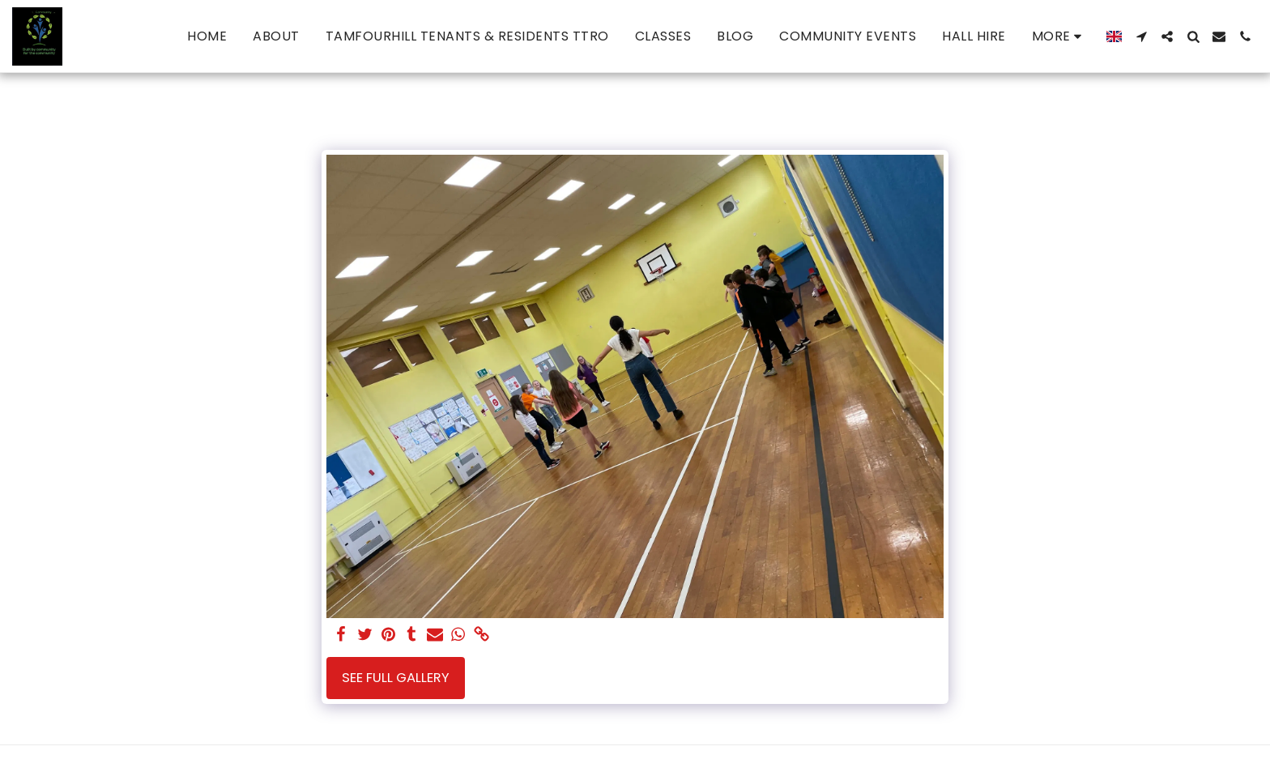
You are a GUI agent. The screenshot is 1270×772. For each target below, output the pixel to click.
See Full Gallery (396, 677)
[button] (1141, 36)
